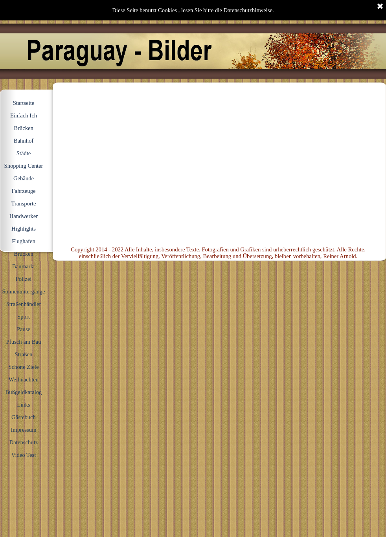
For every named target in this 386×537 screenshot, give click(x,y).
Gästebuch (23, 417)
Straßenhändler (23, 304)
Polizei (24, 279)
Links (23, 404)
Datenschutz (23, 442)
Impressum (23, 430)
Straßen (24, 354)
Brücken (23, 254)
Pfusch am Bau (23, 342)
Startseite (24, 103)
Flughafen (23, 241)
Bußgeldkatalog (24, 392)
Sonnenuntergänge (23, 291)
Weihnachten (24, 379)
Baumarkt (23, 266)
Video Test (23, 455)
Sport (23, 316)
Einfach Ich (23, 115)
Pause (23, 329)
